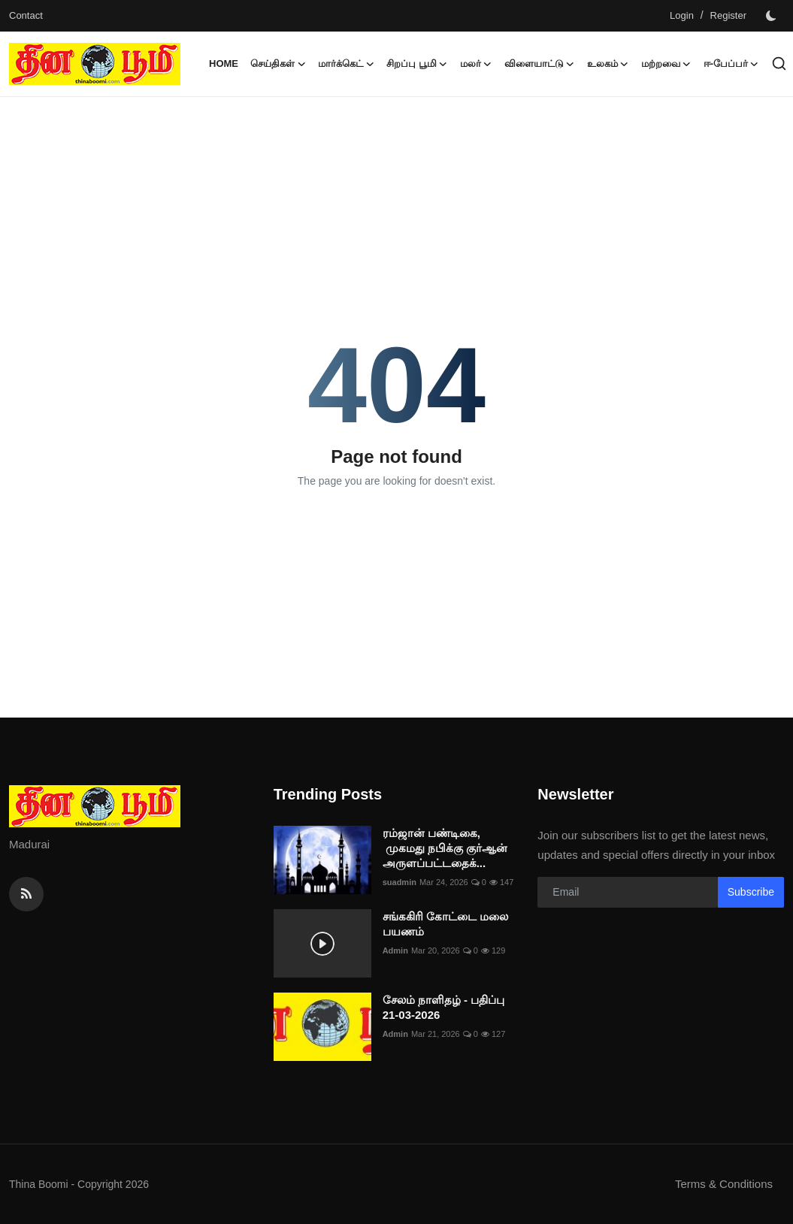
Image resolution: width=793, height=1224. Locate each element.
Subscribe (751, 892)
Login (682, 15)
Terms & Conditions (724, 1183)
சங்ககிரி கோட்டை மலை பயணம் (445, 924)
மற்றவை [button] (666, 64)
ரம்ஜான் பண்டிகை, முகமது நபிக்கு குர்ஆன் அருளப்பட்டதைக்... (445, 848)
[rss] (26, 894)
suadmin (399, 882)
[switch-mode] (772, 16)
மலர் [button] (476, 64)
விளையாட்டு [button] (539, 64)
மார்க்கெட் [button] (346, 64)
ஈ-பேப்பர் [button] (731, 64)
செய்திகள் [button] (278, 64)
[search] (779, 63)
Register (728, 15)
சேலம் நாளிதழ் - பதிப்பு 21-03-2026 (444, 1007)
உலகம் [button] (608, 64)
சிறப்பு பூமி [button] (417, 64)
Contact (26, 15)
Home (223, 63)
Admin (395, 950)
